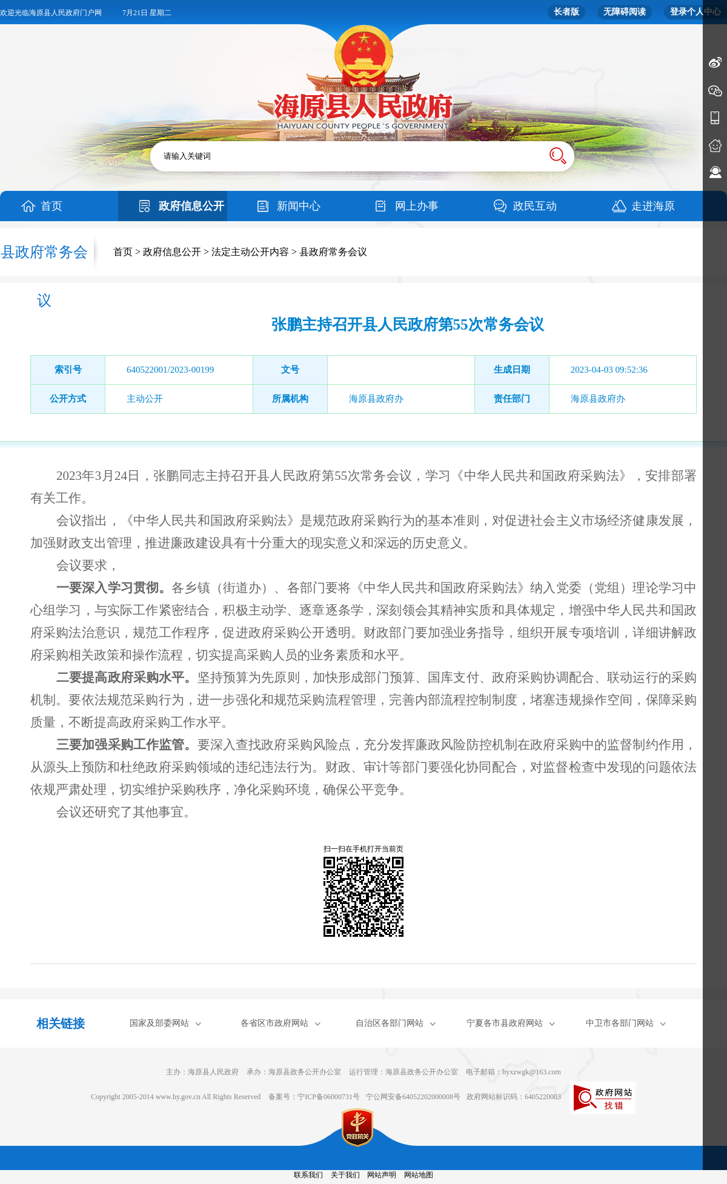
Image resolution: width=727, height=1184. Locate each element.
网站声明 (381, 1175)
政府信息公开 (191, 206)
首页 (51, 206)
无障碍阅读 (624, 11)
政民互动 (535, 206)
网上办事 (417, 206)
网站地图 (418, 1175)
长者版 (566, 11)
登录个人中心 (695, 11)
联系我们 (308, 1175)
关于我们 (345, 1175)
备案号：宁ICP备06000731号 (314, 1097)
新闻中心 (298, 206)
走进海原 (653, 206)
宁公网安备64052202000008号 (413, 1097)
